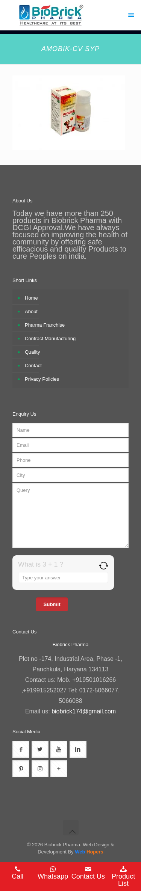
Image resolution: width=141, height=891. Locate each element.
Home (31, 298)
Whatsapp (53, 873)
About (31, 311)
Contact (33, 365)
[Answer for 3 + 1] (63, 577)
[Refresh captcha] (103, 565)
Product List (123, 876)
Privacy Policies (42, 379)
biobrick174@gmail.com (84, 711)
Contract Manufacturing (50, 338)
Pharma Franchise (45, 325)
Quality (32, 352)
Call (17, 873)
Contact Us (88, 873)
